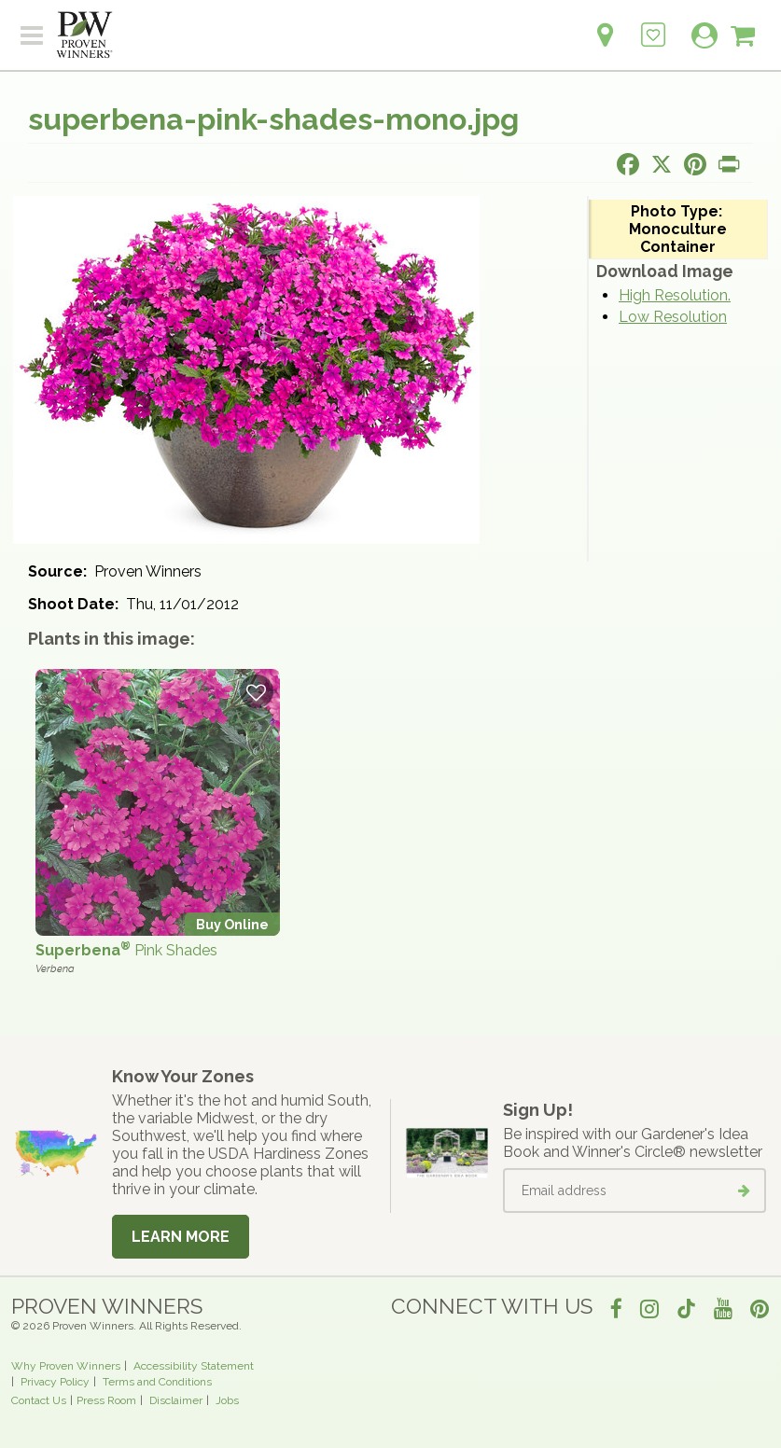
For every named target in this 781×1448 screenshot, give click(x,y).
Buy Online (232, 924)
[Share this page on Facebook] (628, 164)
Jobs (227, 1400)
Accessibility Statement (193, 1365)
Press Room (106, 1400)
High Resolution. (675, 295)
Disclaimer (175, 1400)
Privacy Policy (55, 1381)
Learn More (181, 1237)
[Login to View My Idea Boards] (653, 24)
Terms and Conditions (157, 1381)
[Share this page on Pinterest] (695, 164)
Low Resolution (673, 317)
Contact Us (38, 1400)
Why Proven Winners (65, 1365)
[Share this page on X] (661, 164)
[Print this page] (729, 164)
